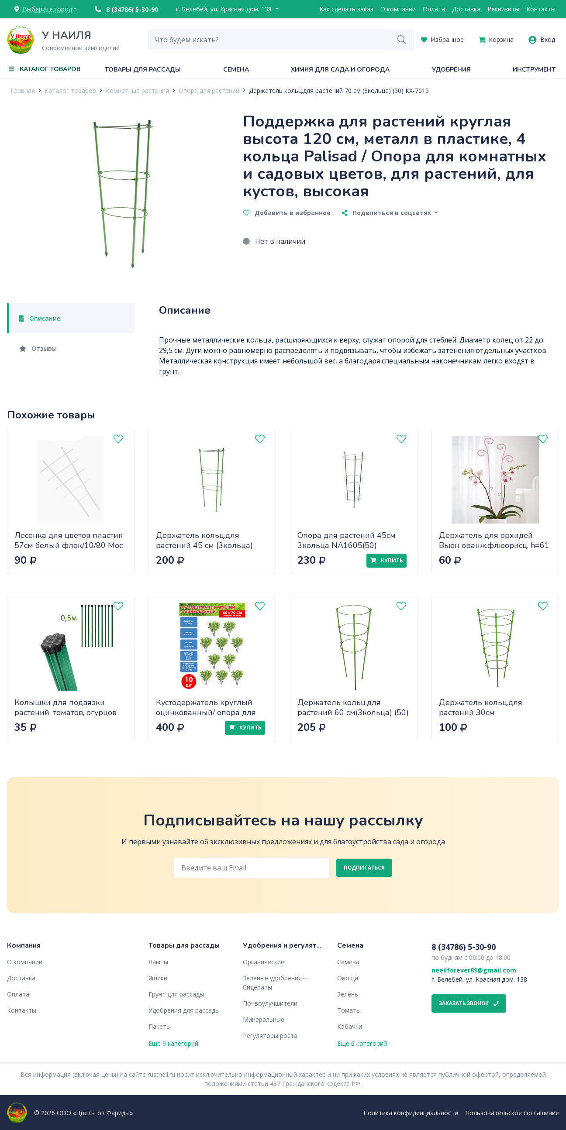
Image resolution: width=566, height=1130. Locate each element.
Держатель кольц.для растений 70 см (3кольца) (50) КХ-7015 (339, 90)
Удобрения (451, 69)
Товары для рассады (143, 69)
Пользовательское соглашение (512, 1113)
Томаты (349, 1010)
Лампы (158, 962)
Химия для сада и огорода (340, 69)
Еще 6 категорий (362, 1043)
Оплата (434, 9)
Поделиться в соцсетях (387, 213)
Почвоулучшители (270, 1003)
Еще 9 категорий (173, 1043)
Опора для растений (209, 90)
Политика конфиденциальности (410, 1113)
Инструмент (534, 69)
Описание (39, 318)
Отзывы (38, 348)
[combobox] (269, 39)
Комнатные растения (137, 90)
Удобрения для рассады (184, 1010)
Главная (22, 90)
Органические (263, 962)
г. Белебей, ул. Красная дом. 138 (224, 9)
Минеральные (263, 1019)
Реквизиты (503, 9)
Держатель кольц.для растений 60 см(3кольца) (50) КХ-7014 (353, 712)
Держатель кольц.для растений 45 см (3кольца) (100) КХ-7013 (204, 545)
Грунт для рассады (176, 994)
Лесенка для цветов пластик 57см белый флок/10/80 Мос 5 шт (68, 545)
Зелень (347, 994)
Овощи (347, 978)
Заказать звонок (469, 1003)
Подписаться (364, 867)
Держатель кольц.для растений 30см (480, 707)
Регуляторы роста (270, 1035)
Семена (236, 69)
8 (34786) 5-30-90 (126, 9)
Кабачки (349, 1026)
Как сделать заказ (346, 9)
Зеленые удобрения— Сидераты (275, 982)
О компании (398, 9)
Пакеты (159, 1026)
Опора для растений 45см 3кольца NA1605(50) (346, 540)
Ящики (157, 978)
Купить (386, 560)
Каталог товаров (70, 90)
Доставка (466, 9)
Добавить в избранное (287, 213)
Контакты (541, 9)
